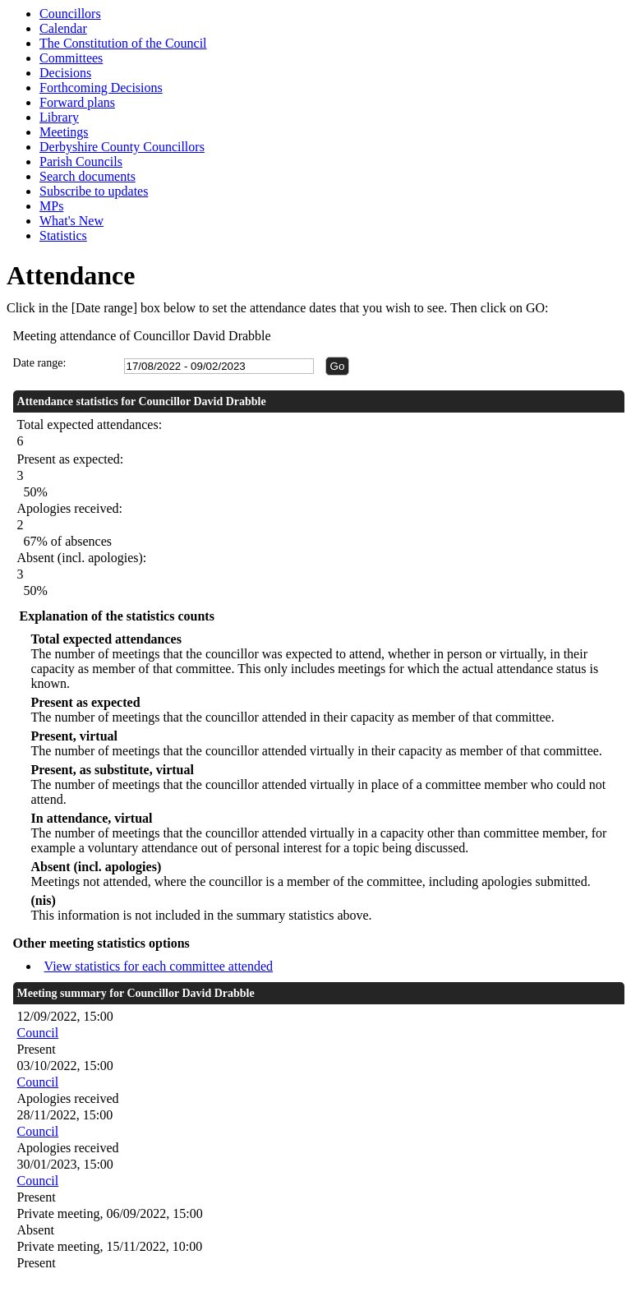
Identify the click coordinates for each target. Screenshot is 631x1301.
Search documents (87, 176)
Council (38, 1033)
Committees (71, 58)
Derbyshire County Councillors (122, 147)
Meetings (64, 132)
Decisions (65, 73)
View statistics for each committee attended (159, 966)
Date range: (40, 363)
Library (59, 117)
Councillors (70, 14)
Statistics (63, 235)
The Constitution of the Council (123, 43)
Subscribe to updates (93, 191)
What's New (71, 221)
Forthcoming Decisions (101, 88)
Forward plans (77, 102)
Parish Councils (80, 161)
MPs (51, 206)
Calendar (63, 28)
